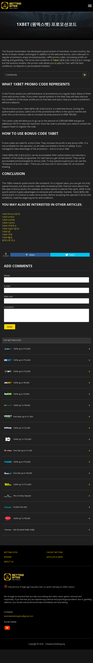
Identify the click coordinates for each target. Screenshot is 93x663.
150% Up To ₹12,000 (17, 484)
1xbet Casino (8, 222)
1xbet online (8, 216)
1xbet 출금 (7, 237)
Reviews (8, 557)
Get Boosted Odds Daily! (18, 529)
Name (7, 275)
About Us (8, 561)
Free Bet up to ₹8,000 (17, 473)
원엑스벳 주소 (8, 240)
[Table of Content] (85, 74)
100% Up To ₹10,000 (17, 439)
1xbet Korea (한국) (11, 213)
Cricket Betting (55, 552)
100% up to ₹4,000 (16, 394)
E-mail (7, 286)
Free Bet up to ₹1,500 (17, 450)
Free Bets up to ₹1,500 (18, 416)
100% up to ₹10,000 (16, 348)
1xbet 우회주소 (9, 225)
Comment (9, 307)
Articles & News (55, 557)
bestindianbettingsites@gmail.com (18, 616)
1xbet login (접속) (10, 228)
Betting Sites (10, 552)
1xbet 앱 (6, 231)
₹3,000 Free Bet (15, 507)
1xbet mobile (8, 219)
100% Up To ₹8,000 (16, 405)
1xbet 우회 (7, 234)
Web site (8, 296)
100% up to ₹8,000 (16, 382)
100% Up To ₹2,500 (16, 428)
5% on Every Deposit (17, 495)
